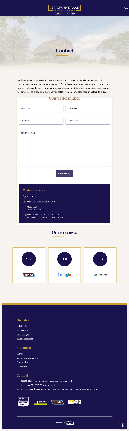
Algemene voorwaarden (27, 358)
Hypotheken (22, 330)
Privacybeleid (22, 362)
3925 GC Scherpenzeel (45, 385)
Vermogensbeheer (25, 338)
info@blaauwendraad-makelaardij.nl (43, 201)
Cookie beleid (23, 366)
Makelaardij (22, 326)
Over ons (20, 353)
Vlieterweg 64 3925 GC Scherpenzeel (38, 208)
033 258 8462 (34, 196)
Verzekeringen (23, 334)
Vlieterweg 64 (27, 385)
